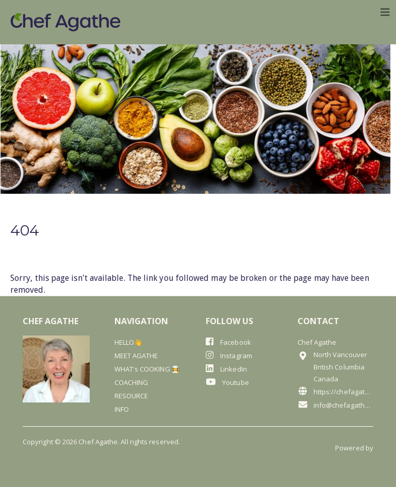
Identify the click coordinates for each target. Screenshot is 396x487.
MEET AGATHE (136, 355)
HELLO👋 (128, 342)
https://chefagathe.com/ (336, 391)
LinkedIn (226, 369)
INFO (121, 409)
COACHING (131, 382)
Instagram (229, 355)
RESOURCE (131, 395)
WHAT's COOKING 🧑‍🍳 (147, 369)
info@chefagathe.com (336, 405)
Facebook (228, 342)
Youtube (227, 382)
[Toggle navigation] (385, 12)
